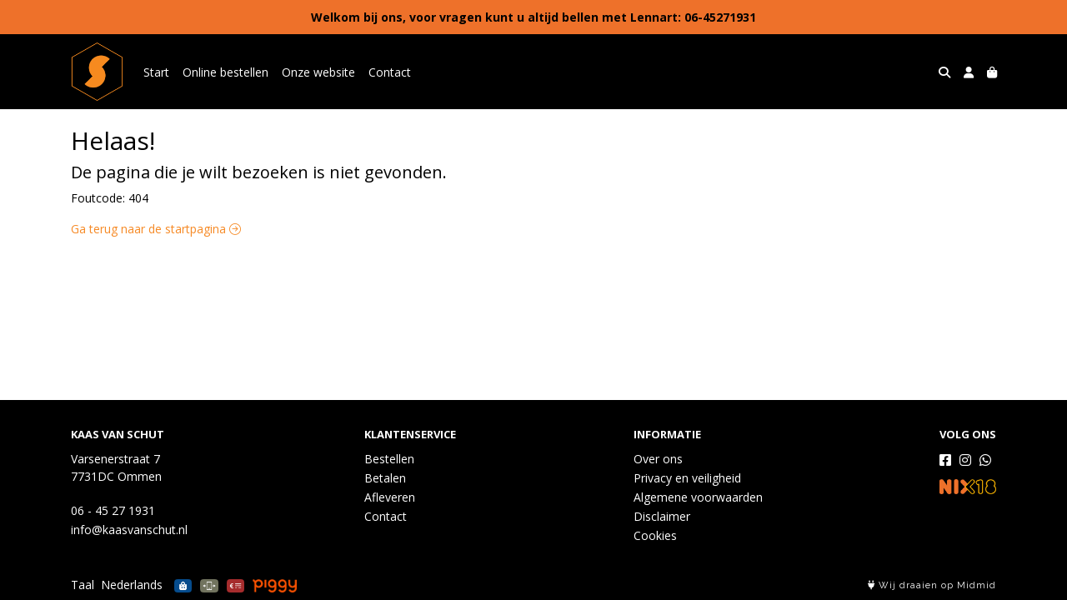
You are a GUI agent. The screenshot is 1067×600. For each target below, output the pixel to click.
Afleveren (389, 497)
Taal (82, 584)
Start (156, 72)
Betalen (385, 478)
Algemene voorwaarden (698, 497)
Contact (389, 72)
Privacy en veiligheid (687, 478)
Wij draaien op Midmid (932, 585)
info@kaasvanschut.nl (129, 530)
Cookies (655, 535)
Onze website (318, 72)
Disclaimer (662, 516)
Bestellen (389, 459)
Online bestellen (225, 72)
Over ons (658, 459)
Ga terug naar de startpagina (156, 229)
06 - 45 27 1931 (113, 510)
